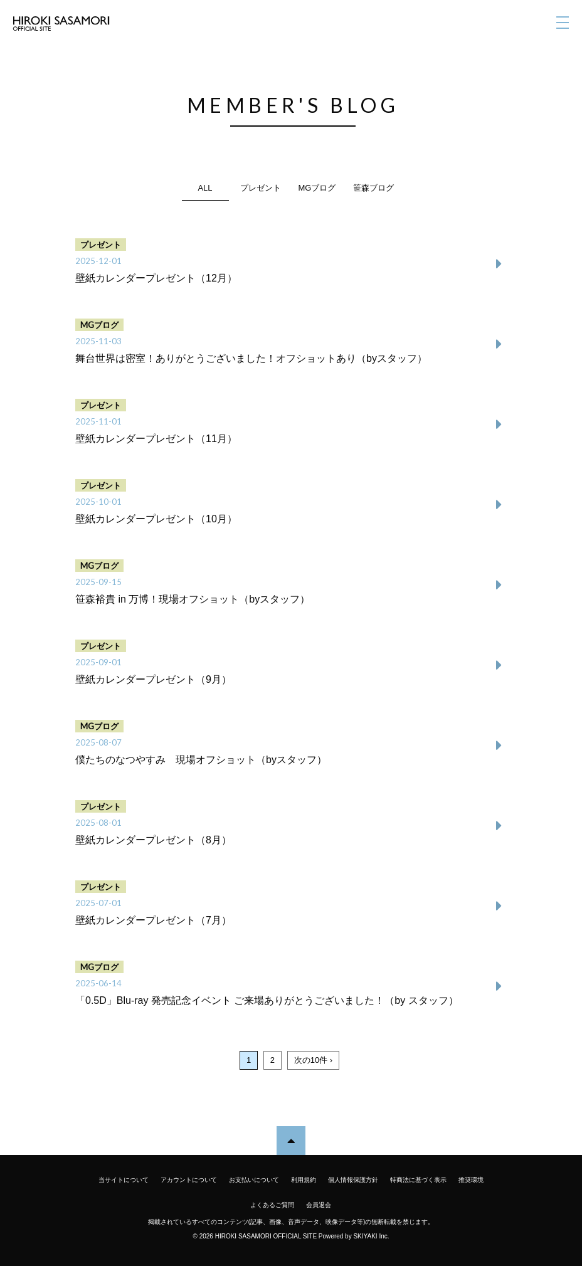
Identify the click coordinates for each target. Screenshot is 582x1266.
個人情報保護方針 (353, 1179)
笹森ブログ (373, 188)
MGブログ (317, 188)
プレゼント (260, 188)
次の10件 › (313, 1060)
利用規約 (303, 1179)
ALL (205, 188)
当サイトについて (123, 1179)
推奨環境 (471, 1179)
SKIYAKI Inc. (371, 1236)
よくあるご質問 (272, 1204)
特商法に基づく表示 (418, 1179)
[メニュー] (562, 22)
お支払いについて (254, 1179)
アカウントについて (189, 1179)
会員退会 (318, 1204)
